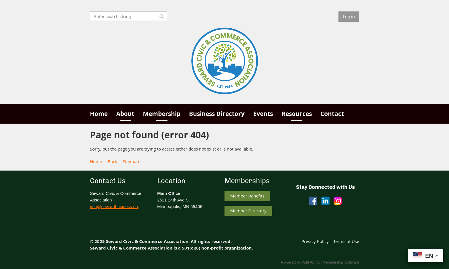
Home (96, 161)
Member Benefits (247, 196)
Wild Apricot (312, 262)
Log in (349, 16)
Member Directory (248, 210)
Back (112, 161)
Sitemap (131, 161)
